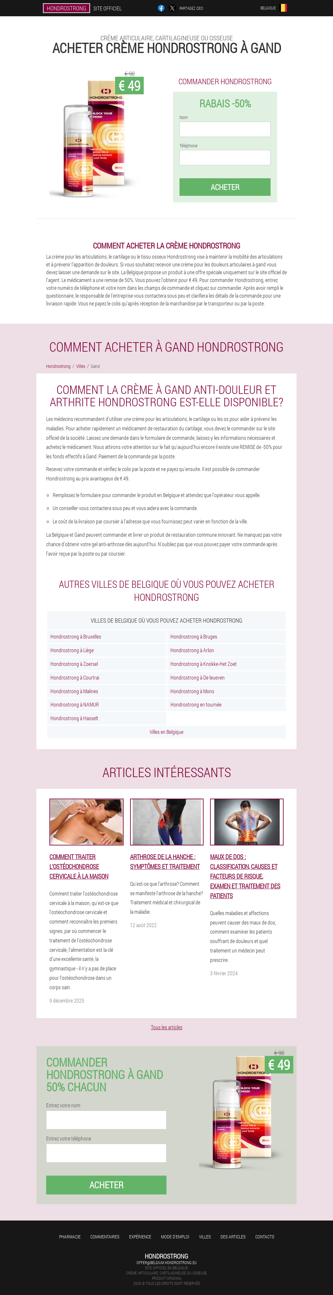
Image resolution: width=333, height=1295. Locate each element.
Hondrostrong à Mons (192, 691)
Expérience (140, 1237)
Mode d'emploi (175, 1237)
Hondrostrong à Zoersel (74, 663)
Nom (184, 117)
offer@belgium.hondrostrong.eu (167, 1262)
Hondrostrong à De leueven (197, 677)
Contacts (264, 1237)
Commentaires (104, 1237)
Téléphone (188, 145)
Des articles (233, 1237)
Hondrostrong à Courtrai (74, 677)
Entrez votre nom (63, 1105)
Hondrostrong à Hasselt (74, 718)
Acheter (225, 187)
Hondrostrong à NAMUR (74, 704)
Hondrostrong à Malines (74, 691)
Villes (205, 1237)
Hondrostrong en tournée (195, 704)
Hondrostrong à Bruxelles (75, 636)
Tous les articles (166, 1027)
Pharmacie (70, 1237)
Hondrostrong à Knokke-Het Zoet (203, 663)
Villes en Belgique (166, 731)
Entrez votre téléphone (68, 1138)
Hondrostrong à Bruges (193, 636)
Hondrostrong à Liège (72, 650)
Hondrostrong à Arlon (192, 650)
